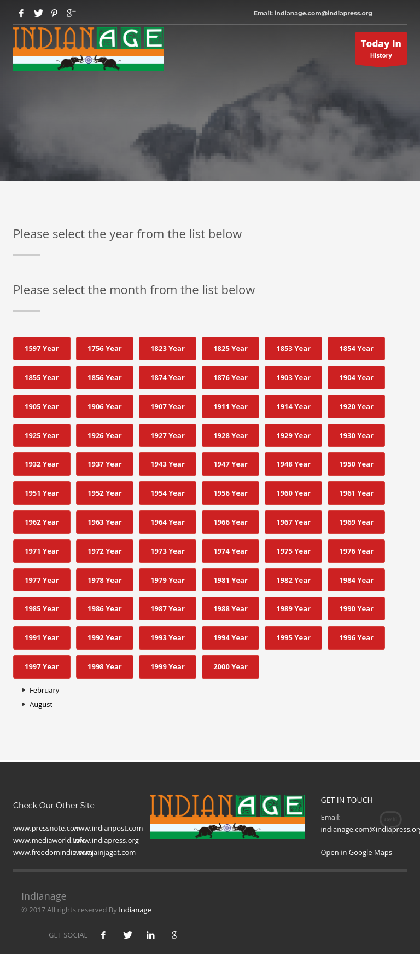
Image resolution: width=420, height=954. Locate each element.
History (381, 51)
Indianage (135, 910)
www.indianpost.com (108, 828)
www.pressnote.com (47, 828)
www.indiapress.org (106, 840)
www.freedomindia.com (52, 852)
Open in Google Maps (357, 852)
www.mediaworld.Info (49, 840)
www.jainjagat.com (104, 852)
